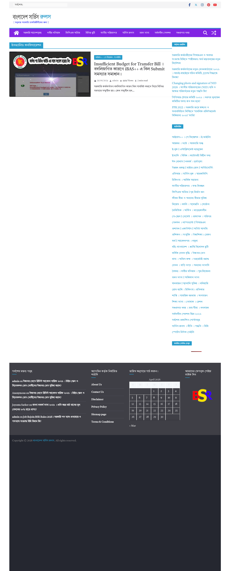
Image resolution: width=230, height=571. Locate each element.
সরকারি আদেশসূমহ (32, 33)
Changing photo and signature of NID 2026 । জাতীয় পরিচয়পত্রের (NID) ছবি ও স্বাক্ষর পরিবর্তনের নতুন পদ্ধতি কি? (194, 87)
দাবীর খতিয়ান (53, 33)
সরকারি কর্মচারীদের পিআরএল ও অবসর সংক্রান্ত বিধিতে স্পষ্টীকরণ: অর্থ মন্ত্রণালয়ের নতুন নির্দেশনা (196, 59)
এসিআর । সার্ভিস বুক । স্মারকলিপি (189, 174)
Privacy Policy (99, 407)
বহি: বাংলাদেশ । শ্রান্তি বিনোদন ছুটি (190, 247)
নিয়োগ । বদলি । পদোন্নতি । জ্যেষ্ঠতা (191, 204)
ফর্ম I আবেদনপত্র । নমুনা (185, 241)
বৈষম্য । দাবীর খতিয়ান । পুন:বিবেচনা (191, 271)
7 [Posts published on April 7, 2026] (146, 398)
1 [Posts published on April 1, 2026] (153, 391)
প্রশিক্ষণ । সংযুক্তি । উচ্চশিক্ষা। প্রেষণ (191, 234)
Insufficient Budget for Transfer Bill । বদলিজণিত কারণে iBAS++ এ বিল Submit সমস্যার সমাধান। (129, 69)
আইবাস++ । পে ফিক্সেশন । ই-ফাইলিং (108, 57)
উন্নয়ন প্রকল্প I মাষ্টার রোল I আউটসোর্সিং (192, 168)
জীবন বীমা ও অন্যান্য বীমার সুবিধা (189, 198)
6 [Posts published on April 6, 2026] (139, 398)
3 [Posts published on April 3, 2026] (168, 391)
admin (115, 81)
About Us (96, 384)
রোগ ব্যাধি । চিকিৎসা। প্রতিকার (188, 289)
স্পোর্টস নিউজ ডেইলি (183, 332)
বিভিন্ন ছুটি (90, 33)
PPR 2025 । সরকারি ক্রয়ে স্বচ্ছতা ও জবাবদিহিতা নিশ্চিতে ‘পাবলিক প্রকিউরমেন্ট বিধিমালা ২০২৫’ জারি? (194, 111)
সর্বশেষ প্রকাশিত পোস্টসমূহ (186, 320)
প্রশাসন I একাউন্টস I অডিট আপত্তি (190, 228)
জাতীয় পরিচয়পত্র (109, 33)
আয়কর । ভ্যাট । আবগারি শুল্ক (187, 143)
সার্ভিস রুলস (128, 33)
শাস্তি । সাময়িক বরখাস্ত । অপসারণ (189, 295)
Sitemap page (98, 414)
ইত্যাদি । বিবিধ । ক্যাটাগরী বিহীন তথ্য (191, 155)
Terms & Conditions (102, 422)
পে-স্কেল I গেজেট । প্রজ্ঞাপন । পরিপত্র (191, 216)
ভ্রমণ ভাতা (144, 33)
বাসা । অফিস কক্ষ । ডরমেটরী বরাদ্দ (190, 259)
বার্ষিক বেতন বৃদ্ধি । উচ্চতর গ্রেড (188, 253)
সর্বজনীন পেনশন (163, 33)
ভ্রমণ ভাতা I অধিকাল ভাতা (185, 277)
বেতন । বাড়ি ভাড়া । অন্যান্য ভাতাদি (190, 265)
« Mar (132, 426)
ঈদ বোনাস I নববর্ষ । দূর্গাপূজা (187, 161)
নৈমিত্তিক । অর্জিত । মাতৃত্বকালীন (189, 210)
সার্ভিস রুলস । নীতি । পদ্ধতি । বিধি (190, 326)
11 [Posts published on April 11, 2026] (176, 398)
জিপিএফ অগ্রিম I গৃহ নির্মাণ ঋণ (188, 192)
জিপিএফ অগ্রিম (73, 33)
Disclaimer (97, 399)
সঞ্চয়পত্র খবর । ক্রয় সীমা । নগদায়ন (190, 308)
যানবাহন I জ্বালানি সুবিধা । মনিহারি (190, 283)
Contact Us (97, 392)
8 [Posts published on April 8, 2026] (154, 398)
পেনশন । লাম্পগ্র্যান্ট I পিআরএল (189, 222)
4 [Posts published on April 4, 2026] (175, 391)
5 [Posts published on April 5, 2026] (132, 398)
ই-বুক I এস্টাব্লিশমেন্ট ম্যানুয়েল (187, 149)
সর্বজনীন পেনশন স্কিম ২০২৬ (186, 314)
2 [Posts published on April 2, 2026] (161, 391)
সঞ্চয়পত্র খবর (182, 33)
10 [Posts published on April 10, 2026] (169, 398)
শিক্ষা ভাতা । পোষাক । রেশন (187, 302)
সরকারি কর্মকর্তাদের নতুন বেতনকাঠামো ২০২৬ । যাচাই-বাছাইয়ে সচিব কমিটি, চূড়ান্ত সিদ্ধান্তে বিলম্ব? (195, 73)
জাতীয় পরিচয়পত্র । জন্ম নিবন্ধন (188, 186)
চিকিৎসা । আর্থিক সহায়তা (185, 180)
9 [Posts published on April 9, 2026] (161, 398)
